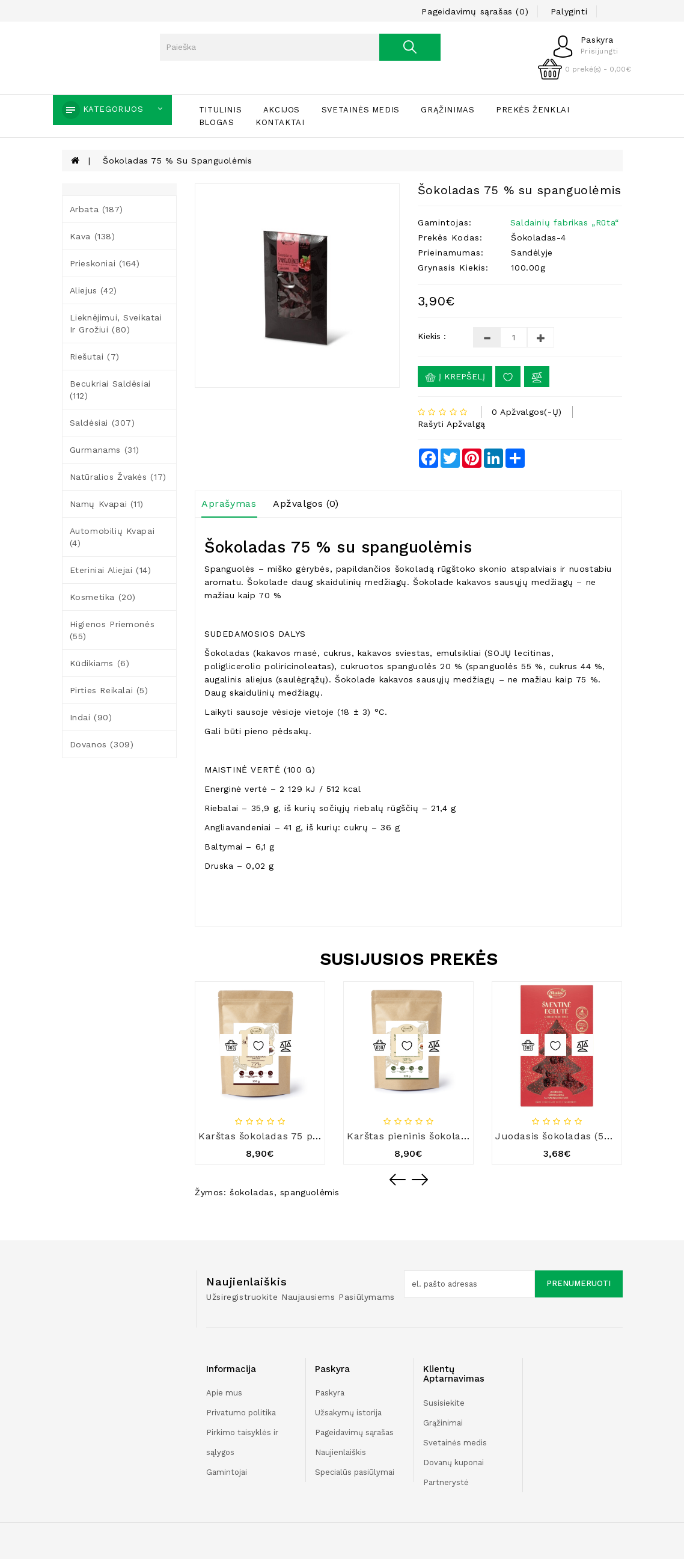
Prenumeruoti (578, 1283)
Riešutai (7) (95, 356)
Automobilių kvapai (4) (112, 537)
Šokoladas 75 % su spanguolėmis (177, 160)
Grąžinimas (447, 109)
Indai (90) (91, 717)
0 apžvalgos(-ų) (527, 412)
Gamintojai (226, 1472)
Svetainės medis (361, 109)
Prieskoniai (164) (105, 263)
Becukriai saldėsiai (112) (110, 389)
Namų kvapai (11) (107, 504)
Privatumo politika (241, 1412)
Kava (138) (92, 236)
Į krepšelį (455, 377)
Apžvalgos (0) (306, 503)
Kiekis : (432, 336)
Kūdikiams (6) (100, 663)
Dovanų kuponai (453, 1462)
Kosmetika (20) (103, 597)
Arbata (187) (96, 209)
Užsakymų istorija (348, 1412)
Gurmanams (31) (104, 450)
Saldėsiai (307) (102, 422)
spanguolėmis (310, 1192)
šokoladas (251, 1192)
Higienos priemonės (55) (112, 630)
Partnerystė (446, 1482)
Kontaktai (279, 122)
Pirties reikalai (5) (109, 690)
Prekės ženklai (532, 109)
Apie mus (224, 1392)
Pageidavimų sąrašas (354, 1432)
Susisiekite (444, 1402)
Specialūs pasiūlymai (354, 1472)
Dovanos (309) (102, 744)
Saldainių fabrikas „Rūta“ (564, 222)
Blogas (216, 122)
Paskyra (329, 1392)
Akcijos (281, 109)
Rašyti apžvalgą (452, 424)
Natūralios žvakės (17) (118, 477)
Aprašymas (228, 503)
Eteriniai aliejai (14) (110, 570)
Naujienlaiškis (340, 1452)
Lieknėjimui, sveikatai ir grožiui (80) (116, 323)
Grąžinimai (443, 1422)
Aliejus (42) (93, 290)
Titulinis (220, 109)
